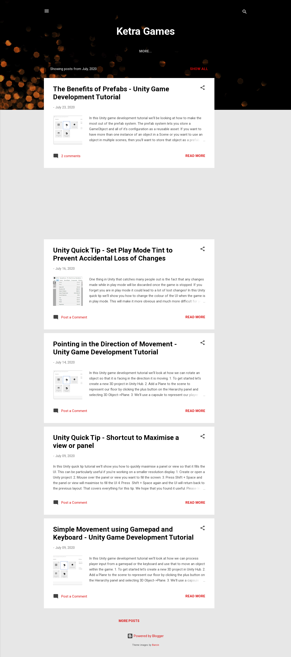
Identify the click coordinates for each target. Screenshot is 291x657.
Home (133, 51)
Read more (195, 156)
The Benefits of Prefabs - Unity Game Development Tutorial (111, 93)
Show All (199, 69)
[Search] (244, 12)
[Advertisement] (232, 132)
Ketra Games (145, 31)
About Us (154, 51)
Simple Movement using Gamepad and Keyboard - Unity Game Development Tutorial (123, 533)
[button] (202, 88)
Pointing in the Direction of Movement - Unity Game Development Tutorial (115, 348)
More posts (129, 621)
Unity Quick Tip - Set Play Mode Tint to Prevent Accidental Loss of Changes (113, 254)
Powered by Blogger (145, 636)
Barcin (155, 645)
